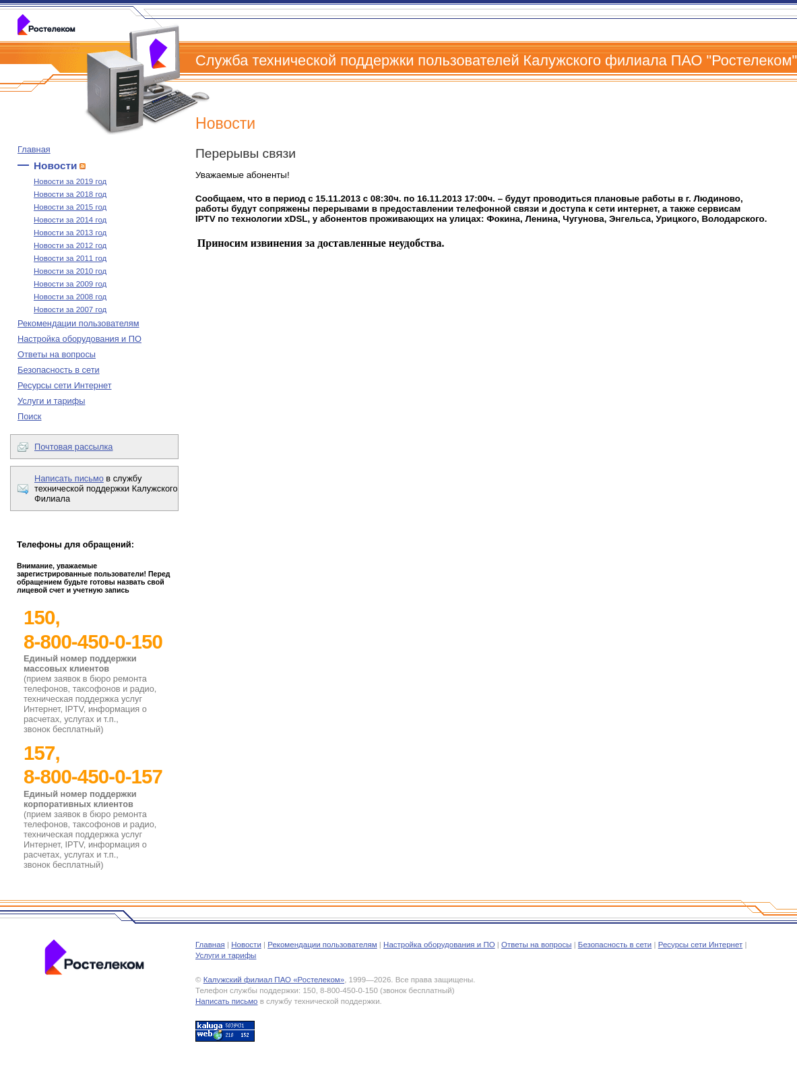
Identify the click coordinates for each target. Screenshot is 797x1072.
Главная (34, 149)
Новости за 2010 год (70, 271)
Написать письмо (69, 478)
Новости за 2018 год (70, 194)
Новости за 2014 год (70, 220)
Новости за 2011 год (70, 258)
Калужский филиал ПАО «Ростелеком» (273, 980)
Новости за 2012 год (70, 245)
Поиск (29, 416)
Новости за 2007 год (70, 309)
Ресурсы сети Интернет (65, 385)
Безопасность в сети (59, 370)
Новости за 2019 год (70, 181)
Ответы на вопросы (57, 354)
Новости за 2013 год (70, 233)
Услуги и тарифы (51, 401)
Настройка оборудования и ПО (79, 339)
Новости (55, 165)
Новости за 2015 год (70, 207)
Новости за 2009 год (70, 284)
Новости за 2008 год (70, 297)
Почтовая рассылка (73, 447)
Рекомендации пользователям (78, 323)
